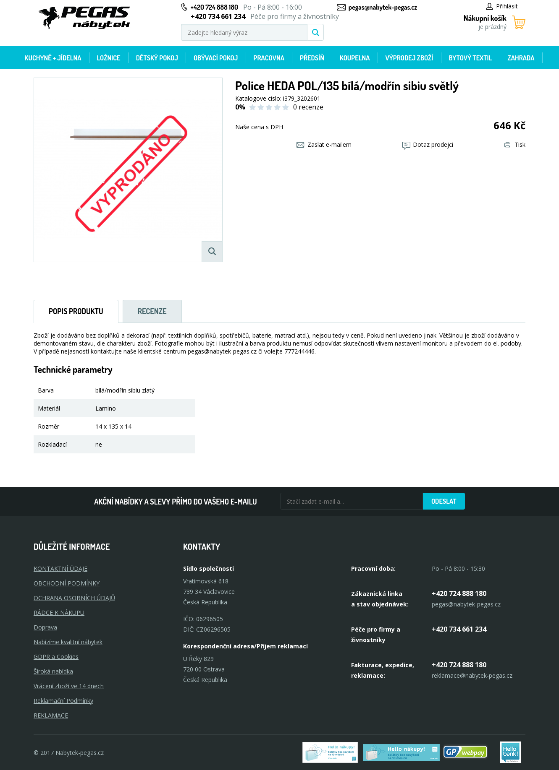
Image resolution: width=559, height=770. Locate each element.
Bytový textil (470, 58)
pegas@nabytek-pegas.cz (383, 7)
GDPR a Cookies (56, 657)
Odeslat (444, 501)
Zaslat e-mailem (324, 144)
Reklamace (51, 715)
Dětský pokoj (157, 58)
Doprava (45, 627)
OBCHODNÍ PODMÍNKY (67, 583)
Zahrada (520, 58)
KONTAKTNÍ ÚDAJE (60, 568)
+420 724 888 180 (214, 7)
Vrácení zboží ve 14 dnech (69, 686)
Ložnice (109, 58)
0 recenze (308, 107)
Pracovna (269, 58)
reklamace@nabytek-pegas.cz (472, 675)
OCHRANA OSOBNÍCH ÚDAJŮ (74, 598)
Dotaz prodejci (427, 144)
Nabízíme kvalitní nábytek (68, 642)
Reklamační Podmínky (63, 701)
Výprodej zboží (409, 58)
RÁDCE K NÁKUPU (59, 613)
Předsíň (312, 58)
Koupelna (355, 58)
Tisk (514, 144)
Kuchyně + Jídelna (53, 58)
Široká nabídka (53, 671)
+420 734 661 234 (459, 629)
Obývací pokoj (216, 58)
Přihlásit (502, 6)
